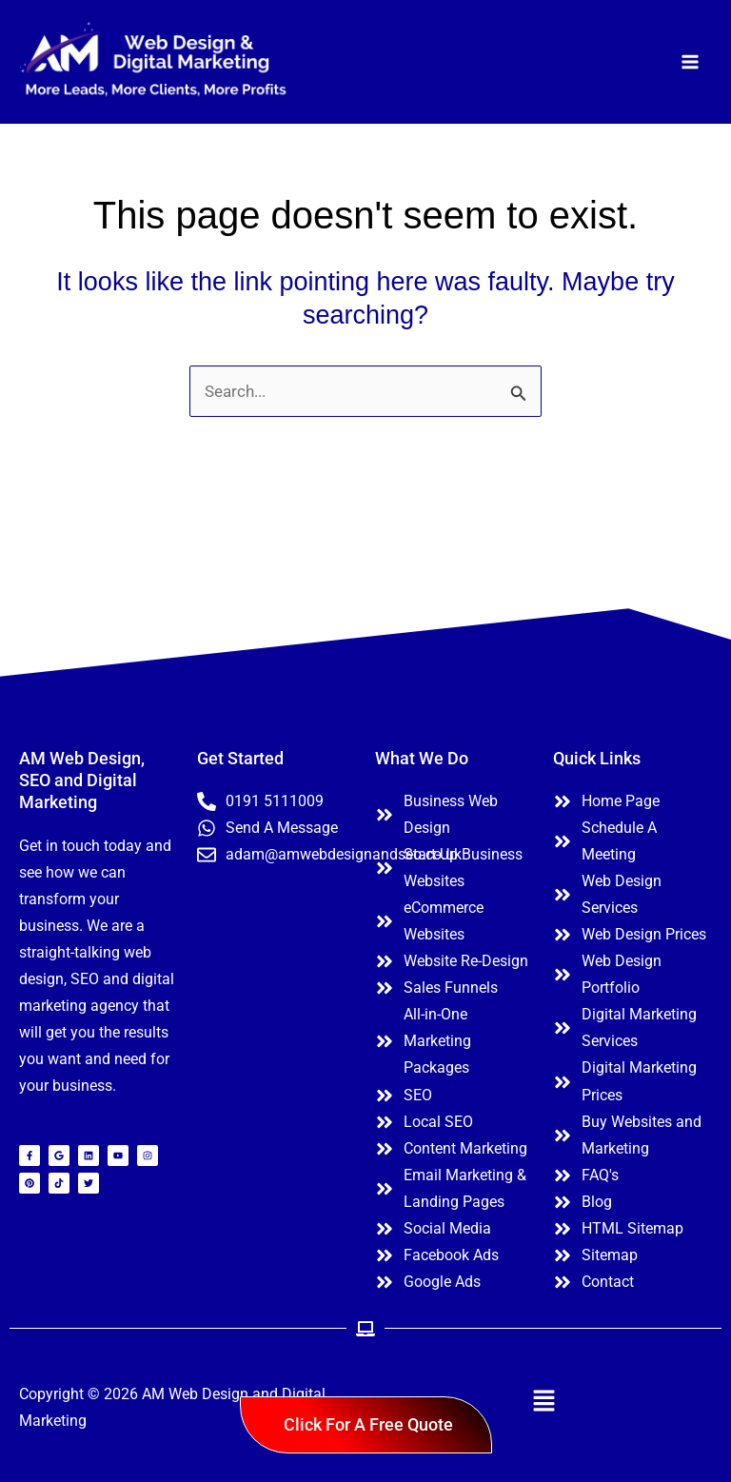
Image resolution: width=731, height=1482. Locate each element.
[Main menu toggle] (691, 64)
